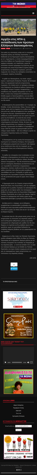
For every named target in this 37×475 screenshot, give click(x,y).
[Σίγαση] (28, 362)
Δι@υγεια (18, 410)
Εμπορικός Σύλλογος (18, 416)
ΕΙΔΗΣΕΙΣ (3, 48)
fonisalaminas (27, 48)
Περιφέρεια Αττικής (18, 408)
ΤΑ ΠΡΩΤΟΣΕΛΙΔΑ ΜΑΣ (10, 281)
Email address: (18, 426)
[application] (18, 355)
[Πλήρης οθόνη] (31, 362)
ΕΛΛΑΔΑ (8, 48)
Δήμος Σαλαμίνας (18, 405)
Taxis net (18, 413)
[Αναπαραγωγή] (6, 362)
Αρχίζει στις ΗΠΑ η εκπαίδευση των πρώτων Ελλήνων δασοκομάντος (17, 42)
